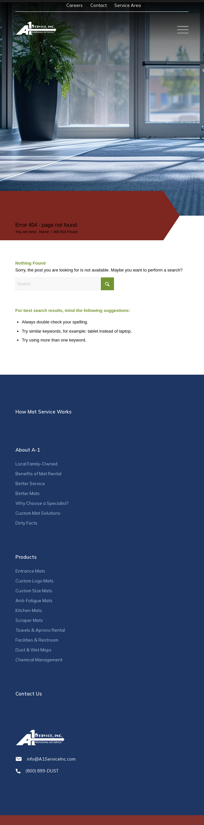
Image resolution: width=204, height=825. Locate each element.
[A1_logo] (36, 28)
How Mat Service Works (43, 412)
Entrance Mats (30, 571)
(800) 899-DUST (102, 770)
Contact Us (28, 694)
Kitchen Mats (28, 610)
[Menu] (179, 30)
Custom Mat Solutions (37, 513)
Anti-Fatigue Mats (34, 600)
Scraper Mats (29, 620)
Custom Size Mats (33, 590)
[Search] (64, 283)
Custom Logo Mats (34, 580)
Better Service (30, 483)
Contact (98, 5)
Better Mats (27, 493)
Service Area (127, 5)
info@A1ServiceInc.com (102, 759)
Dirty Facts (26, 523)
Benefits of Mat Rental (38, 473)
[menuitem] (74, 5)
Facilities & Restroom (36, 640)
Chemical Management (38, 659)
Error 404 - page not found (46, 225)
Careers (74, 5)
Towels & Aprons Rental (40, 630)
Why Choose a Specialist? (41, 503)
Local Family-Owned (36, 463)
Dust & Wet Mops (33, 649)
